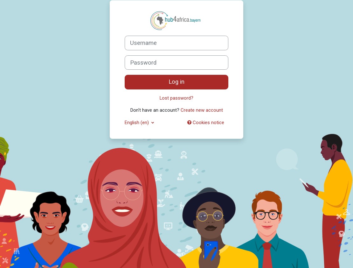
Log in (176, 81)
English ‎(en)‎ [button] (137, 122)
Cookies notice (205, 122)
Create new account (202, 110)
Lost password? (176, 98)
